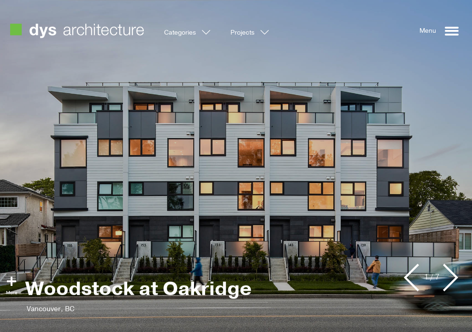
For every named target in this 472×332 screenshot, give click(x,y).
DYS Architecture (77, 31)
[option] (236, 166)
